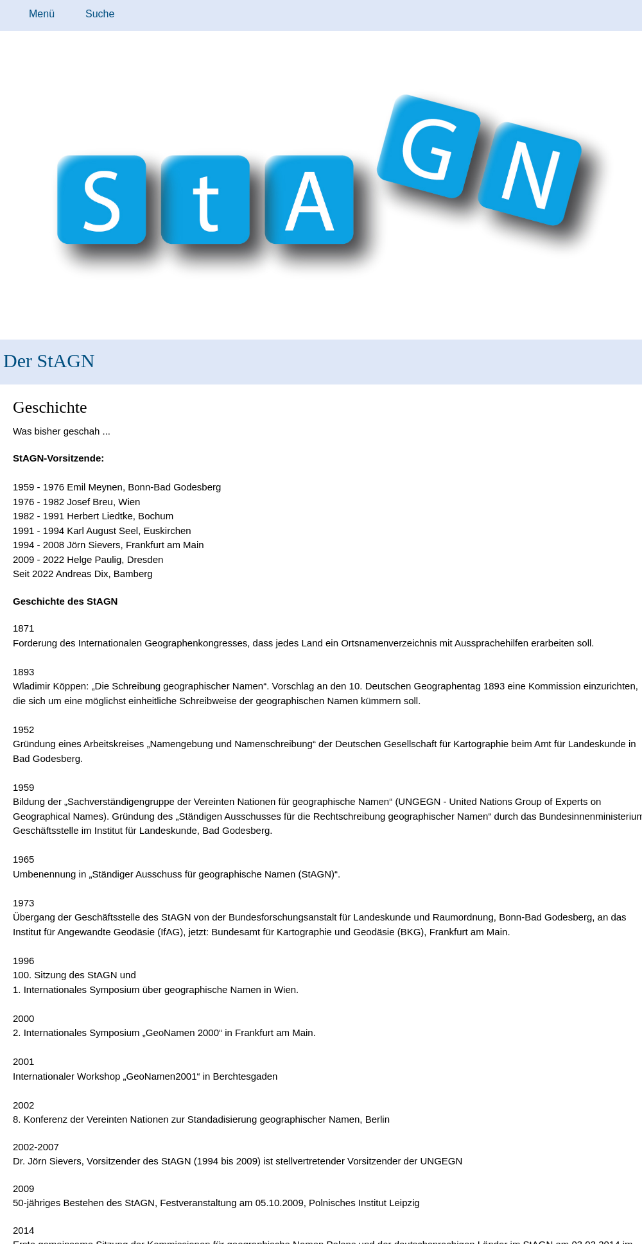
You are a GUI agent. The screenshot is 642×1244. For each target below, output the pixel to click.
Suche (99, 13)
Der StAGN (49, 360)
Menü (42, 13)
